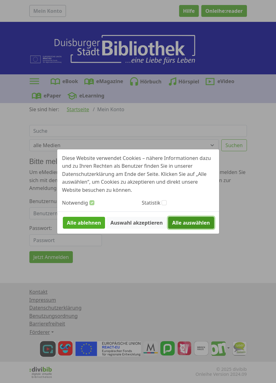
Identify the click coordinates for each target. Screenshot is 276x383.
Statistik (151, 202)
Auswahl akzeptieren (136, 222)
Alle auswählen (191, 222)
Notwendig (75, 202)
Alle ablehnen (84, 222)
